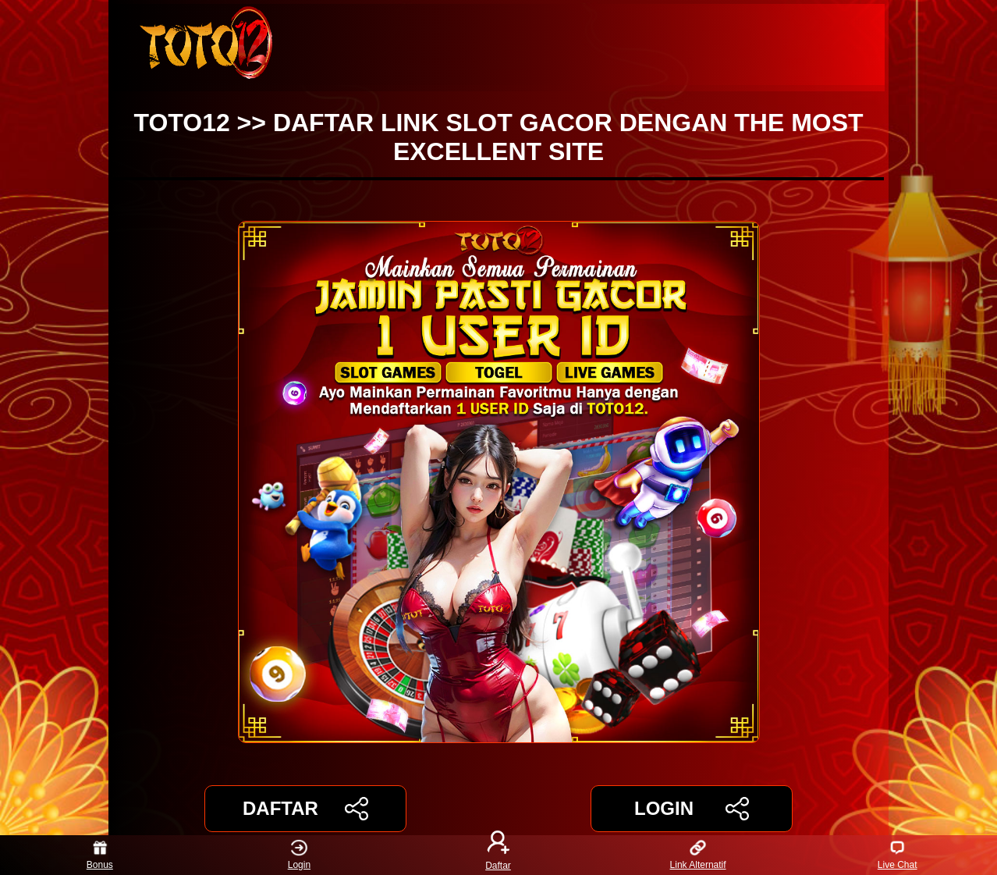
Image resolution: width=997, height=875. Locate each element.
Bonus (100, 855)
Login (299, 855)
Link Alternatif (698, 855)
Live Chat (897, 855)
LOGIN (691, 808)
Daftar (498, 855)
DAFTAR (305, 808)
